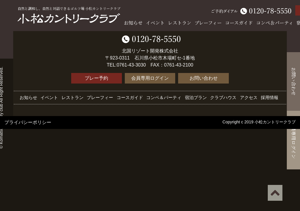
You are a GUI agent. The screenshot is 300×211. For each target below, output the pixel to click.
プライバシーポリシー (27, 122)
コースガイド (239, 22)
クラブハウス (223, 97)
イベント (155, 22)
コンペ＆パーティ (274, 22)
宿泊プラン (196, 97)
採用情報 (269, 97)
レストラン (179, 22)
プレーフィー (208, 22)
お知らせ (133, 22)
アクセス (249, 97)
